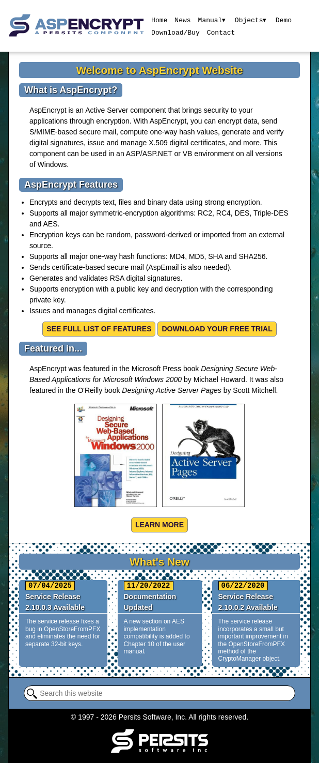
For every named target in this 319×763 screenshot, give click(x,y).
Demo (284, 19)
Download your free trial (217, 329)
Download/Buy (175, 32)
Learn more (159, 525)
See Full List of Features (98, 329)
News (182, 19)
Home (159, 19)
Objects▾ (251, 19)
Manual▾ (212, 19)
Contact (220, 32)
